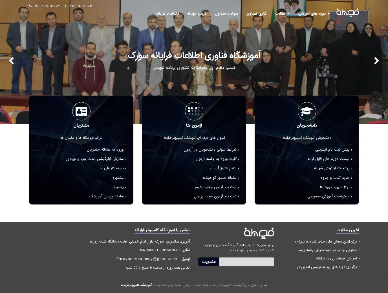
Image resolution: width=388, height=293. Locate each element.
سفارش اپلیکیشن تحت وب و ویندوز (95, 159)
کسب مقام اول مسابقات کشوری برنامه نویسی (194, 67)
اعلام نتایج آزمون (223, 168)
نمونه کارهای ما (112, 168)
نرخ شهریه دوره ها (334, 187)
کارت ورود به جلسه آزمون (216, 159)
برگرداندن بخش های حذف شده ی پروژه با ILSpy (324, 241)
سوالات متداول (226, 13)
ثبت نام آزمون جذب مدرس (215, 187)
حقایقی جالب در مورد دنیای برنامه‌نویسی (326, 250)
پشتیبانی (117, 187)
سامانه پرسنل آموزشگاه (106, 196)
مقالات (282, 13)
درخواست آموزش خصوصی (328, 196)
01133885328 (78, 6)
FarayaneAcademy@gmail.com (146, 259)
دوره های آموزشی (314, 13)
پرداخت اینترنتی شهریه (331, 168)
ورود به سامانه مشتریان (105, 149)
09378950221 (44, 6)
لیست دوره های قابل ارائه (328, 159)
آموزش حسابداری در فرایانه (336, 258)
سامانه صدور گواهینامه (219, 177)
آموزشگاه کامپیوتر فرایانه (136, 285)
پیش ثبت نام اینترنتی (332, 149)
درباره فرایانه (196, 13)
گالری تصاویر (256, 13)
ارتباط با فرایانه (167, 13)
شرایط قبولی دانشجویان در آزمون (210, 149)
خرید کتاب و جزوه (335, 177)
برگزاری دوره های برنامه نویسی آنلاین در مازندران (324, 267)
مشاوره (118, 177)
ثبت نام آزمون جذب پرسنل (215, 196)
